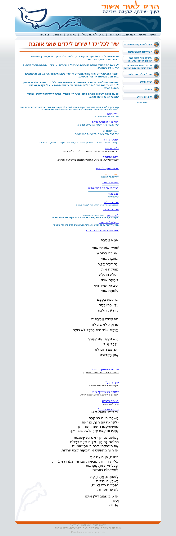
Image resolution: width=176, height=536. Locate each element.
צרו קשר (44, 34)
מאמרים (71, 34)
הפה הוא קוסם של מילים (105, 121)
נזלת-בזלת (113, 114)
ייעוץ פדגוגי (86, 525)
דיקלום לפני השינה (109, 222)
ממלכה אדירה (111, 139)
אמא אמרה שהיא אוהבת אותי (102, 230)
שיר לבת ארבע (111, 209)
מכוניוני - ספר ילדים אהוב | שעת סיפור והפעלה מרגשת (138, 67)
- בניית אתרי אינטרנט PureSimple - (88, 532)
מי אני (142, 34)
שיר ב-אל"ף (111, 382)
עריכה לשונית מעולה (92, 34)
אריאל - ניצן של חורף (107, 168)
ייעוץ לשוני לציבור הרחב (140, 52)
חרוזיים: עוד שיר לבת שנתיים (103, 188)
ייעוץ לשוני (74, 525)
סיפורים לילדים (144, 96)
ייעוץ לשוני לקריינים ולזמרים (138, 44)
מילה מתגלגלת (111, 156)
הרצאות (57, 34)
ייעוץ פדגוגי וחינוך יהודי (122, 34)
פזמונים (148, 89)
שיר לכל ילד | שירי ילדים (140, 74)
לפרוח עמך (113, 215)
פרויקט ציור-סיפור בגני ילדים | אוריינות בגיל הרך (139, 59)
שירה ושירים (146, 82)
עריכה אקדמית (99, 525)
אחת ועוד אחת (110, 182)
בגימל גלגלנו (110, 401)
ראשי (153, 34)
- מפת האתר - (141, 102)
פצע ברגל (113, 193)
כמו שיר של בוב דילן (108, 409)
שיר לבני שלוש (111, 202)
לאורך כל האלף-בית (105, 392)
